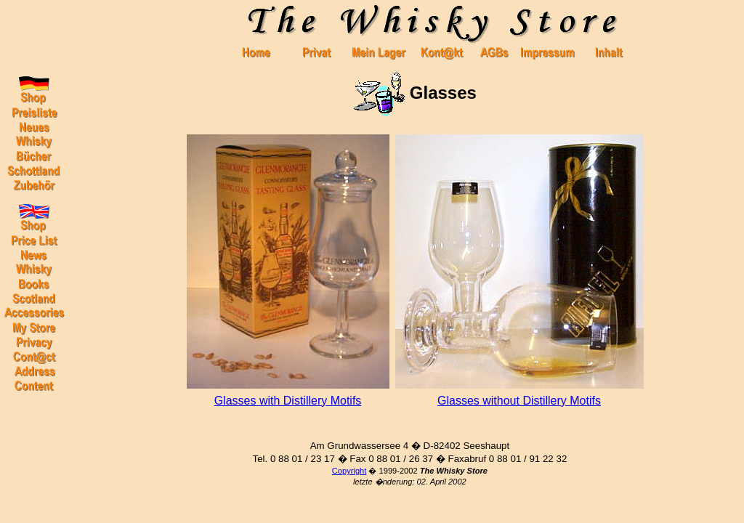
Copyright (349, 470)
